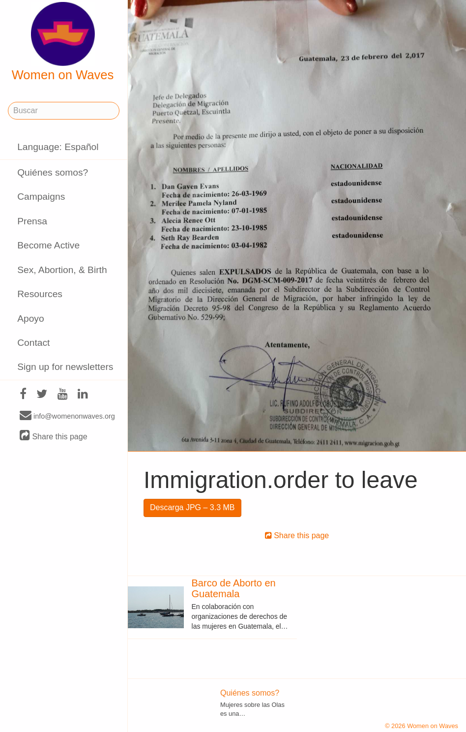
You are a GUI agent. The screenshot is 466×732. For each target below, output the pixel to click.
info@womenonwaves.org (67, 416)
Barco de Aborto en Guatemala (234, 588)
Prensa (32, 221)
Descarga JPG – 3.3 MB (192, 507)
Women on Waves (63, 42)
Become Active (48, 245)
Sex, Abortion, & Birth (62, 270)
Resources (39, 294)
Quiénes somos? (52, 172)
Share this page (53, 436)
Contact (33, 342)
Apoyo (30, 318)
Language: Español (57, 147)
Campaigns (41, 196)
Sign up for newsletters (65, 367)
